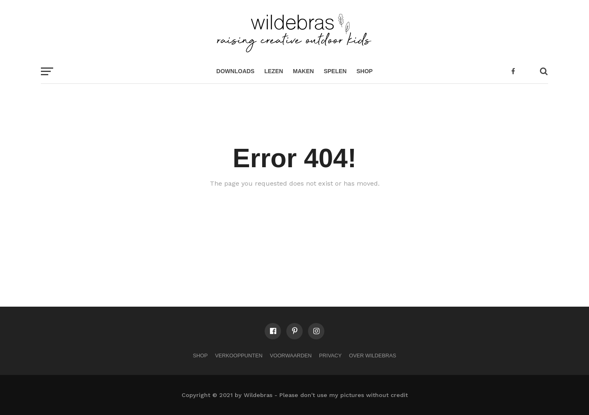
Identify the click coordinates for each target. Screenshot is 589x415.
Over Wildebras (372, 355)
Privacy (330, 355)
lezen (273, 71)
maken (303, 71)
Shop (364, 71)
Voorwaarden (291, 355)
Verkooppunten (239, 355)
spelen (335, 71)
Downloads (235, 71)
